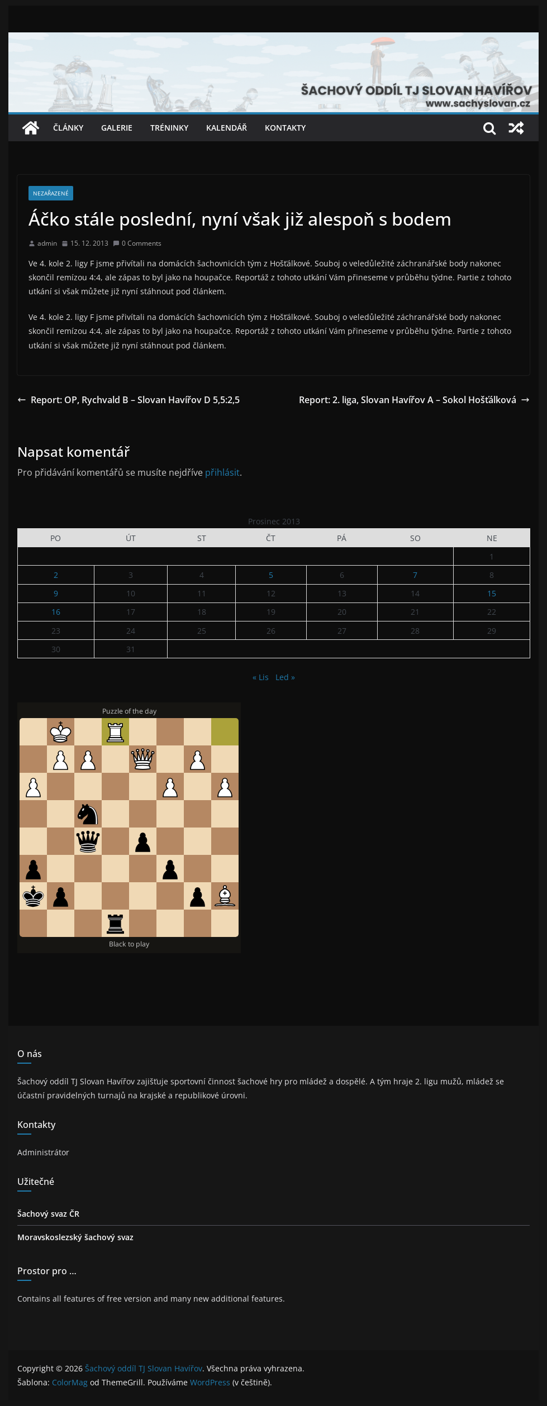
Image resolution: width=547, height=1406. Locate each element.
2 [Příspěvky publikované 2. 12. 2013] (56, 575)
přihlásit (222, 472)
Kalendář (226, 127)
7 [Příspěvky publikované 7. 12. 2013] (415, 575)
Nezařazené (51, 193)
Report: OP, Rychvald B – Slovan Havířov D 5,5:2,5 (128, 400)
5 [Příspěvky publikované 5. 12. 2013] (271, 575)
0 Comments (137, 243)
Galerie (116, 127)
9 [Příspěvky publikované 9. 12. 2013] (56, 593)
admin (47, 243)
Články (68, 127)
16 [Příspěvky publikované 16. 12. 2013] (55, 611)
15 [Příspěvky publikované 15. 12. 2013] (491, 593)
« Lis (261, 677)
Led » (285, 677)
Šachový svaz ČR (48, 1213)
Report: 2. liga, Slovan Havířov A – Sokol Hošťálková (414, 400)
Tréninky (169, 127)
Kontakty (285, 127)
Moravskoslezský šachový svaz (75, 1237)
